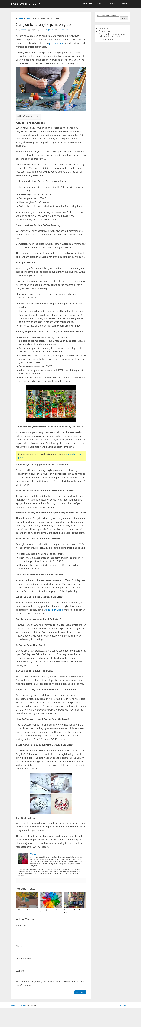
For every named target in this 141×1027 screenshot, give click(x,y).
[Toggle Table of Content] (37, 116)
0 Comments (63, 30)
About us (103, 28)
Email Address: (24, 958)
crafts (100, 4)
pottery (123, 4)
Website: (20, 970)
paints (112, 4)
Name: (19, 946)
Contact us (104, 31)
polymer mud (56, 43)
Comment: (21, 924)
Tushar (23, 30)
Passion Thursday (25, 3)
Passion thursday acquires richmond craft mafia (112, 35)
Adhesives (87, 4)
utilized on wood (54, 609)
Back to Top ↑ (124, 1005)
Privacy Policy (106, 38)
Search (124, 18)
